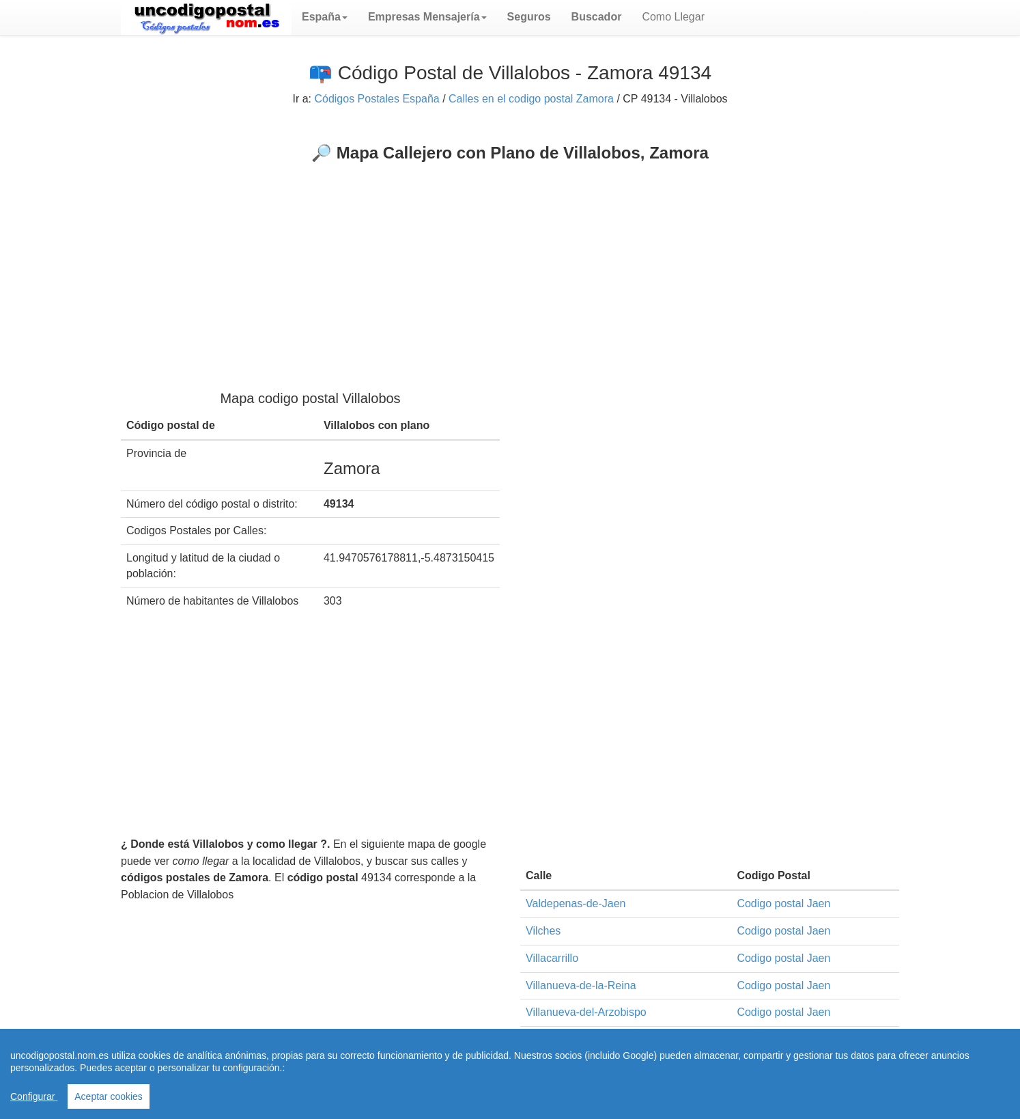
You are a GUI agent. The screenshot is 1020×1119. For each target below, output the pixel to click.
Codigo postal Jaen (783, 903)
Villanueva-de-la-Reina (581, 985)
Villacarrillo (552, 958)
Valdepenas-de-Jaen (575, 903)
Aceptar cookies (108, 1096)
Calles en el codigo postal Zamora (531, 99)
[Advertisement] (510, 265)
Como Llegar (673, 17)
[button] (325, 17)
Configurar (33, 1096)
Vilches (543, 931)
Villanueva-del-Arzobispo (586, 1012)
